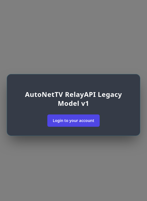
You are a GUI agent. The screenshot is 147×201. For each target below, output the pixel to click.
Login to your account (73, 120)
